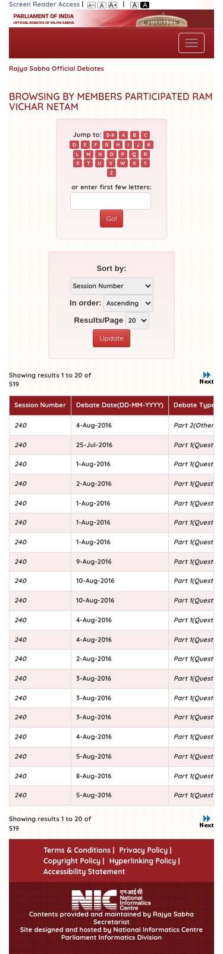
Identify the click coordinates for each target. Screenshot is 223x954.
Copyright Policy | (74, 860)
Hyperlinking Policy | (144, 860)
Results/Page (98, 320)
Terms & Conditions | (78, 850)
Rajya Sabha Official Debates (56, 68)
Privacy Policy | (145, 850)
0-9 (110, 135)
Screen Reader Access (44, 4)
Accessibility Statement (84, 871)
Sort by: (112, 268)
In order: (86, 302)
